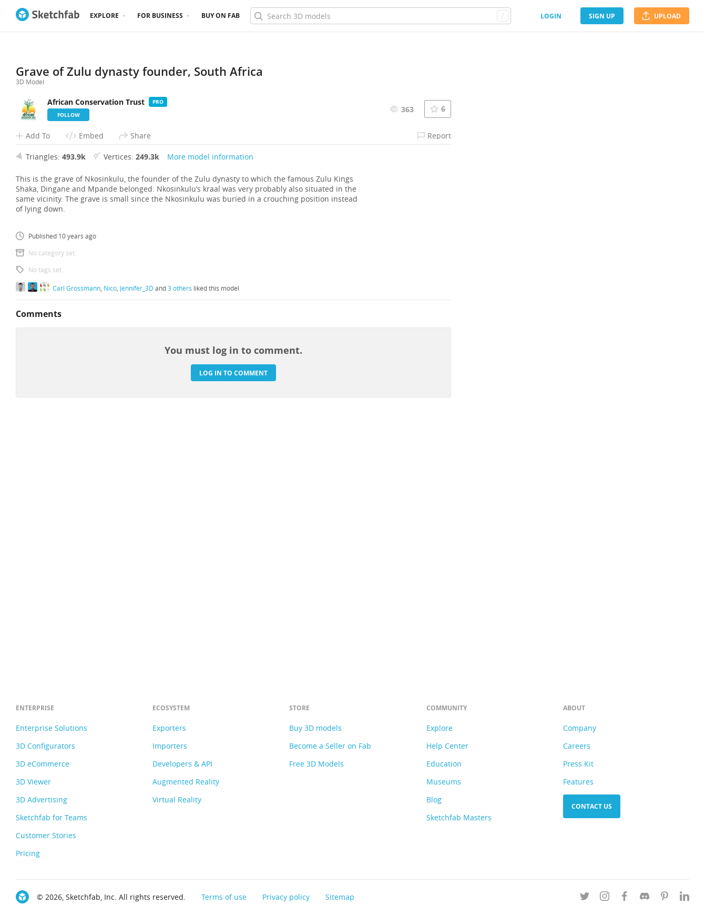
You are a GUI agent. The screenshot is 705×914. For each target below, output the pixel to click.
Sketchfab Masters (459, 817)
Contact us (591, 806)
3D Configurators (45, 746)
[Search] (380, 16)
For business (160, 15)
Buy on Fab (220, 15)
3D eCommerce (42, 764)
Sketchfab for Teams (51, 817)
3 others (180, 532)
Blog (434, 799)
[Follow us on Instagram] (604, 898)
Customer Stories (46, 835)
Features (578, 782)
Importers (169, 746)
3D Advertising (41, 799)
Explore (104, 15)
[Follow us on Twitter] (584, 898)
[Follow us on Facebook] (624, 898)
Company (579, 728)
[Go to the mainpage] (47, 16)
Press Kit (578, 764)
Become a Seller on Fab (330, 746)
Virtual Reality (176, 799)
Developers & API (182, 764)
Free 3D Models (316, 764)
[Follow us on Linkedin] (684, 898)
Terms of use (224, 897)
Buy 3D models (315, 728)
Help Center (447, 746)
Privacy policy (286, 897)
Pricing (28, 853)
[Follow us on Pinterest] (664, 898)
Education (444, 764)
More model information (210, 401)
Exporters (169, 728)
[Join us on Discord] (644, 898)
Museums (443, 782)
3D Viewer (33, 782)
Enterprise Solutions (51, 728)
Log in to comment (233, 616)
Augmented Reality (185, 782)
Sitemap (339, 897)
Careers (576, 746)
